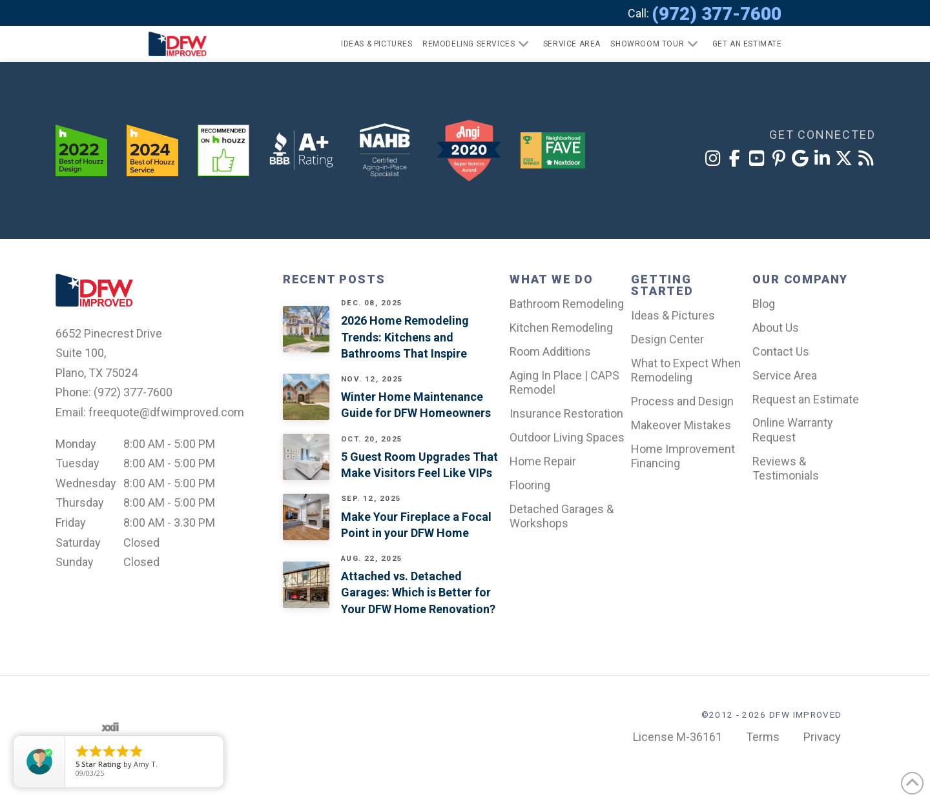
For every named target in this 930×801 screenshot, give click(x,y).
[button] (741, 44)
